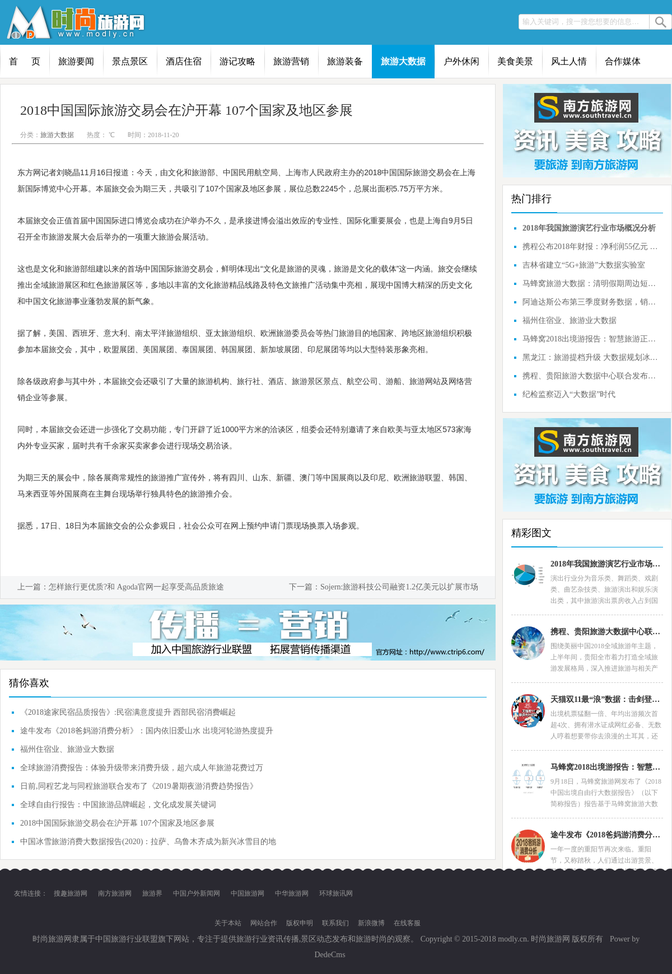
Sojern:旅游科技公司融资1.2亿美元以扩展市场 (399, 587)
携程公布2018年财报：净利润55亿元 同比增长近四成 (591, 246)
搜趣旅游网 (70, 893)
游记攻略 (237, 61)
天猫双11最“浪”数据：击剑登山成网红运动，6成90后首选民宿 (606, 699)
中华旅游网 (292, 893)
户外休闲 (461, 61)
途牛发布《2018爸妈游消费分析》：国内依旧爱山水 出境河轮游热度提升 (146, 731)
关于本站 (227, 923)
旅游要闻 (76, 61)
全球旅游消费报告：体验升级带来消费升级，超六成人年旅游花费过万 (141, 768)
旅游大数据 (403, 61)
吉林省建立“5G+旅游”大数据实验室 (583, 265)
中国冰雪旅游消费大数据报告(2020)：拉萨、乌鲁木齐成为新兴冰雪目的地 (148, 841)
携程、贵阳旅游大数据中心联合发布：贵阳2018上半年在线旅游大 (591, 376)
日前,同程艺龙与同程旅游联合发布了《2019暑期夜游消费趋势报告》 (139, 786)
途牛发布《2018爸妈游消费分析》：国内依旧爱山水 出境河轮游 (606, 835)
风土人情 (569, 61)
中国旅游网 (247, 893)
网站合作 (263, 923)
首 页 (24, 61)
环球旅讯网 (336, 893)
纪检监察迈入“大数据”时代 (568, 394)
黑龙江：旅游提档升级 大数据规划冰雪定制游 (591, 357)
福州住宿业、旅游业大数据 (67, 749)
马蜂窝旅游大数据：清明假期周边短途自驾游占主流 (591, 283)
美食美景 (515, 61)
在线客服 (407, 923)
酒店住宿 (184, 61)
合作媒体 (623, 61)
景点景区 (130, 61)
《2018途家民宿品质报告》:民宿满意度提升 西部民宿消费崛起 (128, 712)
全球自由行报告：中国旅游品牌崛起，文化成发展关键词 (118, 804)
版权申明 (299, 923)
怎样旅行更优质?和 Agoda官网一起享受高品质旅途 (136, 587)
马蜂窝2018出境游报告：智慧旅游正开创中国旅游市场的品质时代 (591, 339)
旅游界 (152, 893)
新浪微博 (371, 923)
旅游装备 (345, 61)
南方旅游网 (115, 893)
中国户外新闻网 (196, 893)
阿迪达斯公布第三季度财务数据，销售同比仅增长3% (591, 302)
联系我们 (335, 923)
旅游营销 (291, 61)
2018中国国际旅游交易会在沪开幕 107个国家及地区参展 (117, 823)
